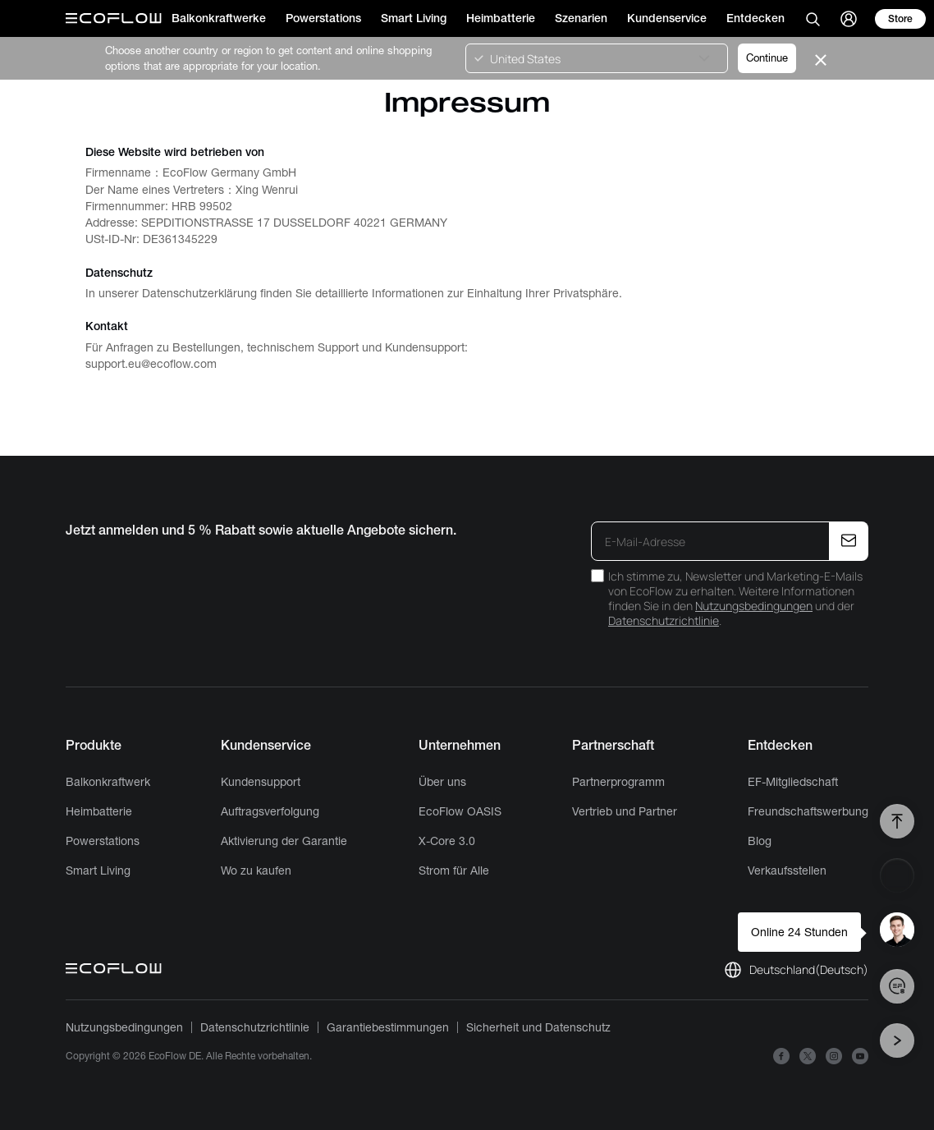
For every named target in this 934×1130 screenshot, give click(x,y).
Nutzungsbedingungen (754, 605)
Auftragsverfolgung (270, 811)
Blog (759, 841)
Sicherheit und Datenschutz (538, 1027)
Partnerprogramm (618, 781)
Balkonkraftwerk (108, 781)
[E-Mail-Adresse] (711, 541)
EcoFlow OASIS (460, 811)
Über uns (442, 781)
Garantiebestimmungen (388, 1027)
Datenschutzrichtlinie (663, 620)
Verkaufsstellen (787, 870)
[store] (900, 18)
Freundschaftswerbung (808, 811)
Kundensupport (260, 781)
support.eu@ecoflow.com (151, 363)
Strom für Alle (454, 870)
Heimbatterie (99, 811)
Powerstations (103, 841)
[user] (849, 18)
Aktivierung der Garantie (284, 841)
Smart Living (98, 870)
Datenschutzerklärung (199, 293)
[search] (812, 18)
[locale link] (795, 970)
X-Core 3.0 (447, 841)
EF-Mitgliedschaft (793, 781)
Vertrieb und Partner (624, 811)
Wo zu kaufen (256, 870)
